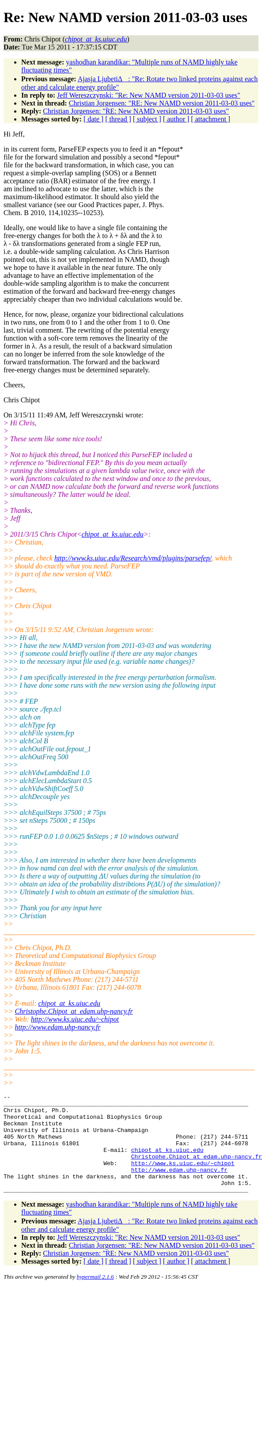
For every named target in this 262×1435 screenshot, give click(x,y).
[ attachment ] (210, 119)
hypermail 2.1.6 (95, 1296)
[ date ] (93, 119)
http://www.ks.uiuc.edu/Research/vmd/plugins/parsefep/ (133, 558)
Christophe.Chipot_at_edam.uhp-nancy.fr (74, 1011)
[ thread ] (118, 119)
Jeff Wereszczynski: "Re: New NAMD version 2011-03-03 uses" (148, 95)
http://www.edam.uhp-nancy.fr (58, 1027)
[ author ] (176, 119)
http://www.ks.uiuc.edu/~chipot (75, 1019)
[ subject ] (147, 119)
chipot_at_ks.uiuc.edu (112, 534)
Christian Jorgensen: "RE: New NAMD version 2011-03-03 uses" (162, 103)
